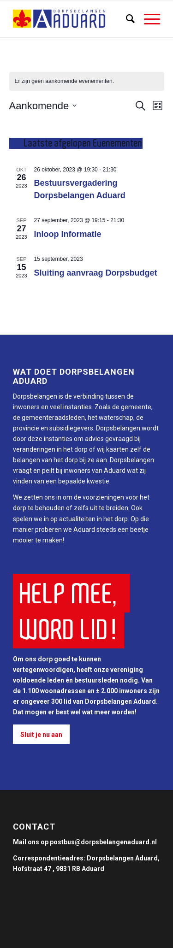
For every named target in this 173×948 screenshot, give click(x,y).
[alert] (86, 81)
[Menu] (147, 18)
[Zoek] (126, 18)
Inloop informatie (67, 234)
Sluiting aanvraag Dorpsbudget (95, 272)
